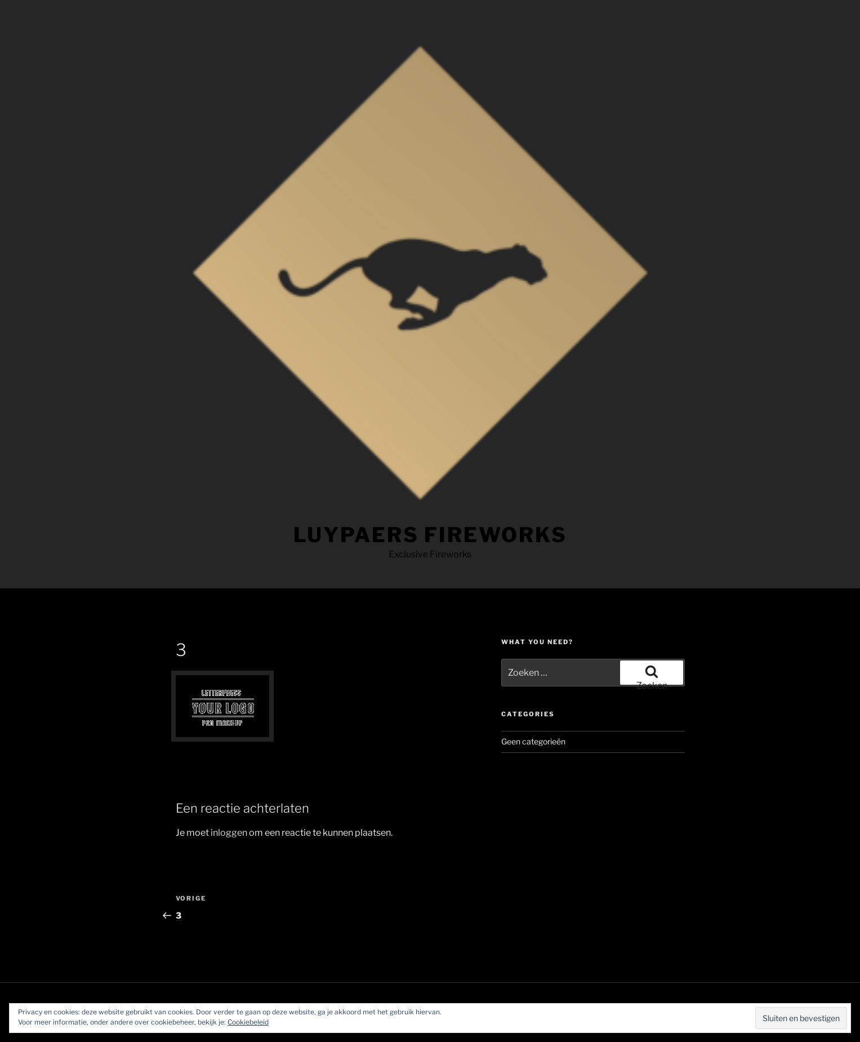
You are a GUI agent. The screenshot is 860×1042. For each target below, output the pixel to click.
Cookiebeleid (248, 1022)
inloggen (229, 832)
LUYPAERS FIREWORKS (430, 534)
